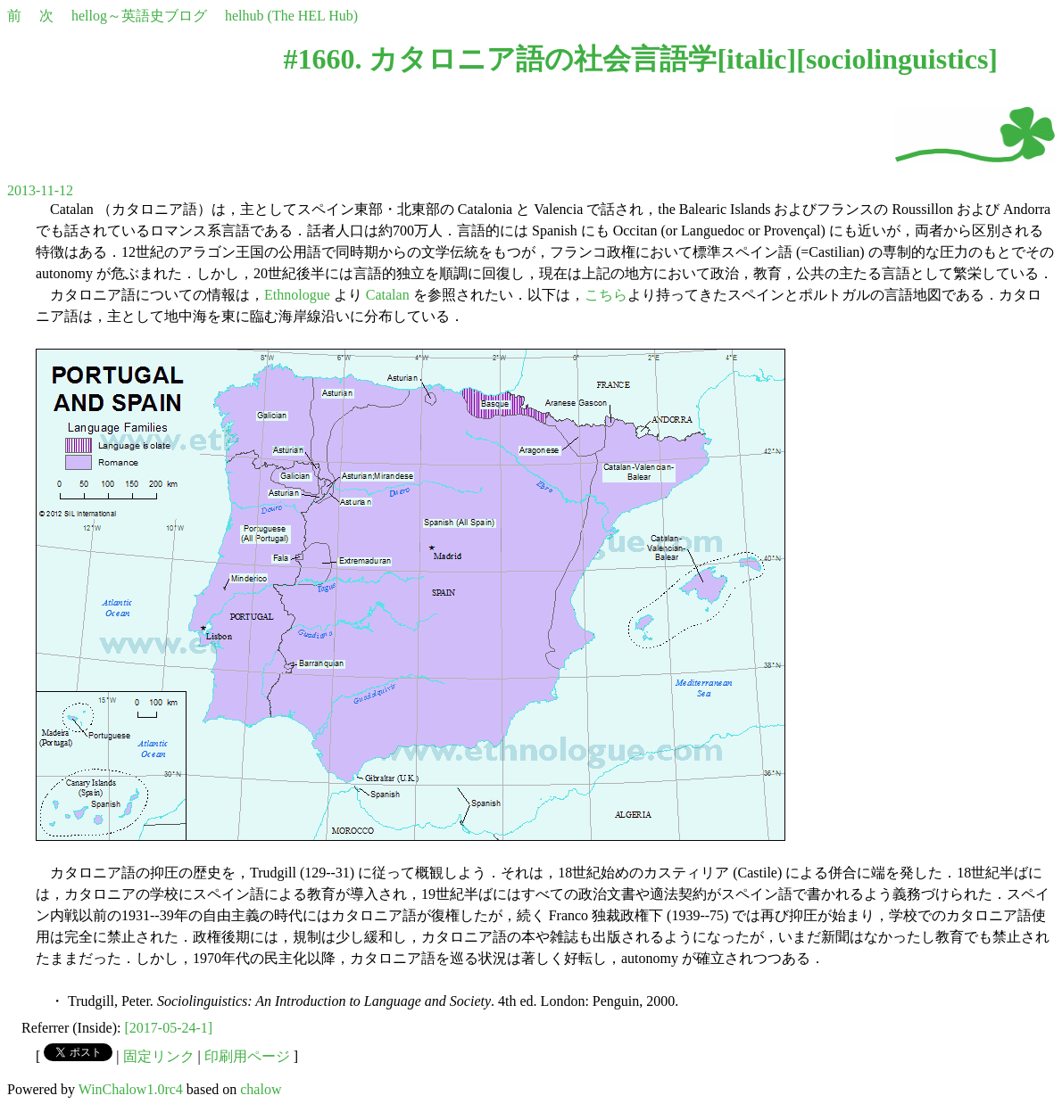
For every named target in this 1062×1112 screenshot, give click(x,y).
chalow (260, 1089)
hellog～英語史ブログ (139, 15)
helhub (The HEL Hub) (291, 15)
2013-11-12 (40, 190)
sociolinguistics (897, 59)
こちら (606, 294)
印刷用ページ (247, 1056)
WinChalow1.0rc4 (131, 1089)
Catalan (388, 294)
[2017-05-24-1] (169, 1027)
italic (756, 59)
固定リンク (159, 1056)
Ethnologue (297, 294)
